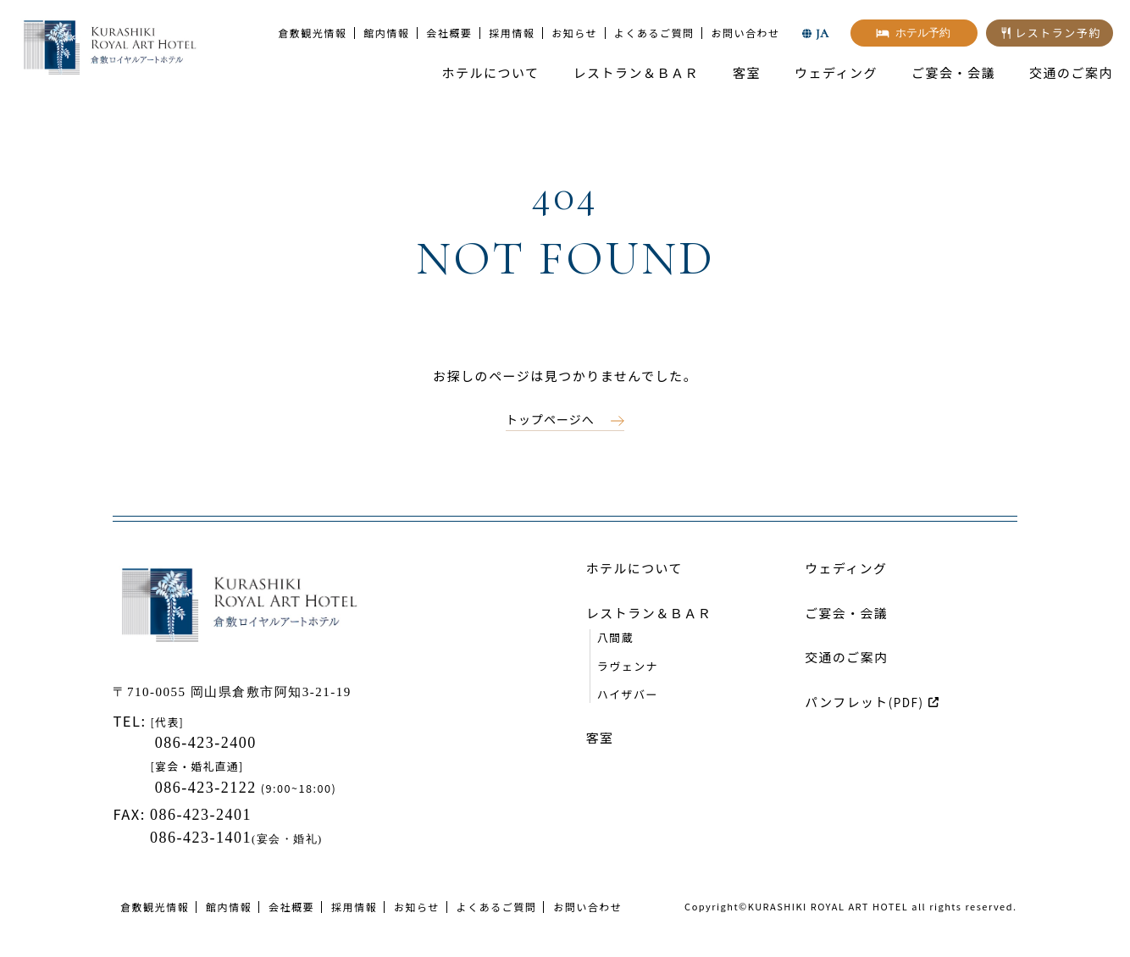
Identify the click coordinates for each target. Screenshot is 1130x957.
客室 (747, 72)
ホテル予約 (922, 32)
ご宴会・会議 (953, 72)
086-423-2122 (208, 787)
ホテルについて (490, 72)
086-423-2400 (204, 742)
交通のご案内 (1071, 72)
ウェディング (836, 72)
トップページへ (550, 419)
